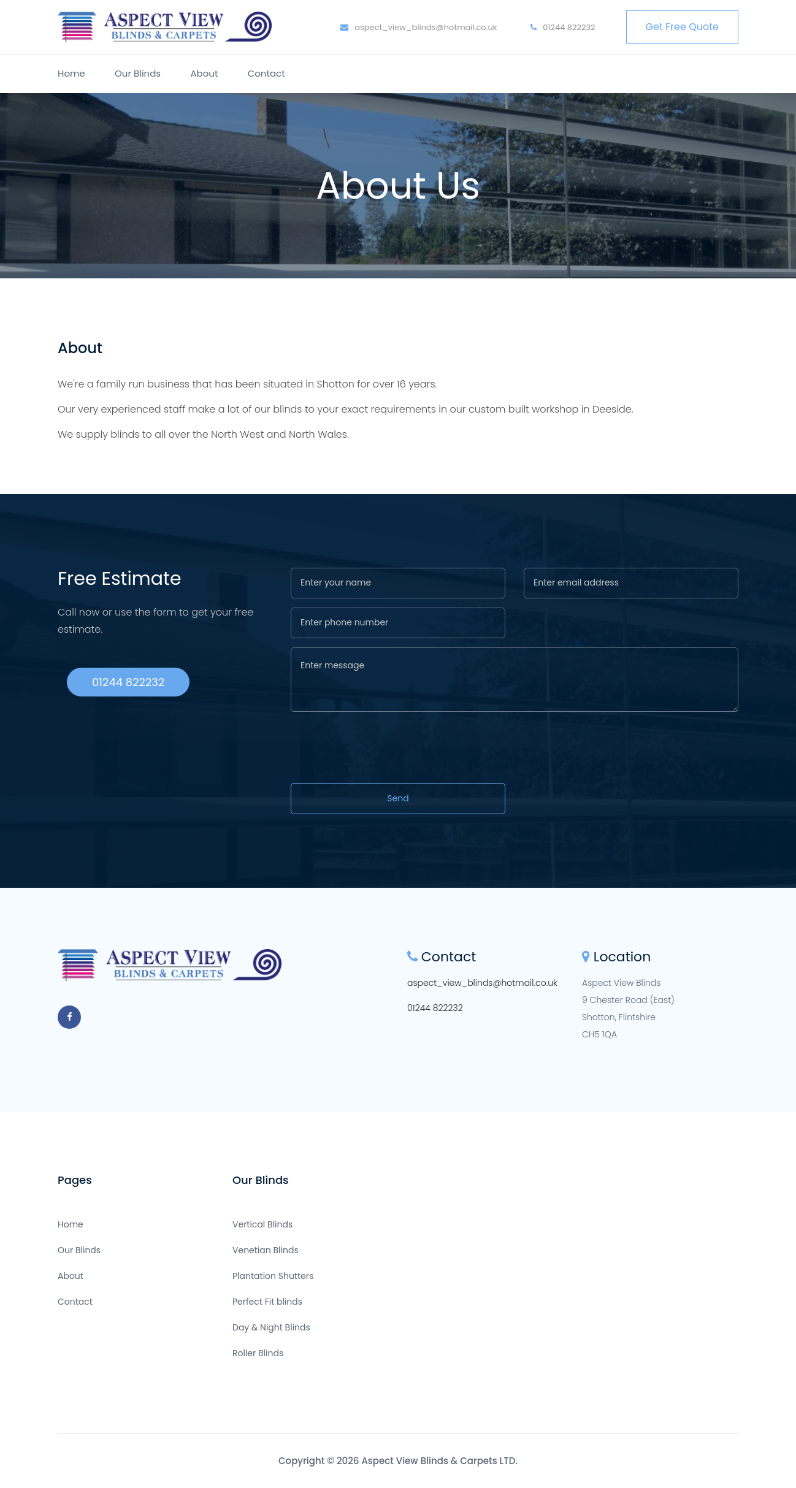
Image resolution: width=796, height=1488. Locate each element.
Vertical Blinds (262, 1224)
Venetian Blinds (265, 1250)
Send (397, 798)
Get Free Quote (682, 27)
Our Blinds (138, 73)
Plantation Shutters (272, 1276)
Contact (266, 73)
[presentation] (384, 749)
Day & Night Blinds (271, 1327)
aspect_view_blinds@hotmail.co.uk (418, 27)
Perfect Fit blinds (267, 1301)
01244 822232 (562, 27)
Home (71, 73)
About (204, 73)
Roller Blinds (257, 1353)
